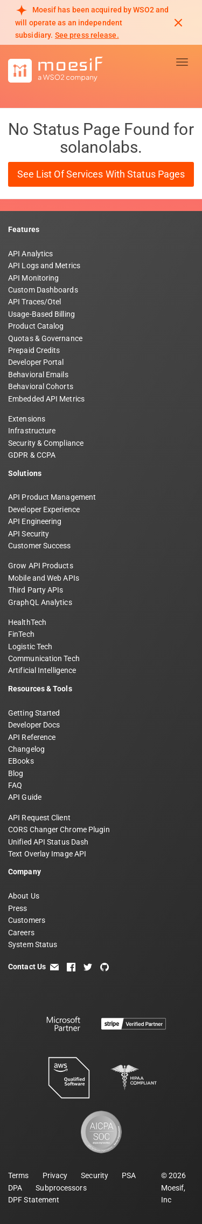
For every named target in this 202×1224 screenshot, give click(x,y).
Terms (18, 1175)
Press (17, 908)
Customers (26, 920)
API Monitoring (33, 278)
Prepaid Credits (34, 350)
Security (94, 1175)
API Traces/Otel (34, 301)
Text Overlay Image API (47, 853)
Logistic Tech (30, 646)
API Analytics (30, 253)
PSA (129, 1175)
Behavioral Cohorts (40, 386)
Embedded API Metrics (46, 399)
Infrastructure (31, 430)
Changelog (26, 749)
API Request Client (39, 817)
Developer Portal (36, 362)
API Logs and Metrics (44, 265)
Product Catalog (36, 326)
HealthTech (27, 622)
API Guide (24, 797)
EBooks (21, 761)
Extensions (26, 418)
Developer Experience (44, 509)
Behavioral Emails (38, 374)
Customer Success (39, 545)
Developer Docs (34, 724)
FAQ (15, 785)
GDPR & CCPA (31, 455)
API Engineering (35, 521)
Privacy (55, 1175)
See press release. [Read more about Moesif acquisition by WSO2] (87, 35)
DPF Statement (33, 1199)
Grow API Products (40, 565)
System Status (32, 944)
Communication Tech (44, 658)
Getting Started (34, 713)
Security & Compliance (45, 443)
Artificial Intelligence (42, 670)
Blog (15, 773)
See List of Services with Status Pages (101, 174)
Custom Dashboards (43, 289)
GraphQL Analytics (40, 602)
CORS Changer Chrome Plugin (59, 829)
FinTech (21, 634)
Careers (21, 932)
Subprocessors (61, 1188)
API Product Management (52, 497)
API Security (28, 533)
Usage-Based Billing (41, 314)
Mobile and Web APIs (43, 578)
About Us (23, 896)
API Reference (31, 737)
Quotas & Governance (45, 338)
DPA (15, 1188)
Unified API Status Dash (48, 842)
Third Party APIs (36, 590)
